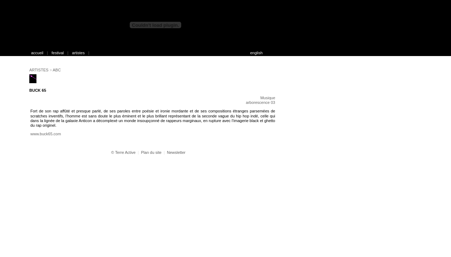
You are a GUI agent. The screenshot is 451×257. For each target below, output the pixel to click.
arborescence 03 (260, 102)
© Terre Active (123, 152)
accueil (37, 53)
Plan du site (151, 152)
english (256, 53)
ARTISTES (39, 70)
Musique (267, 98)
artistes (78, 53)
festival (57, 53)
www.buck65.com (45, 134)
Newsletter (176, 152)
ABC (57, 70)
